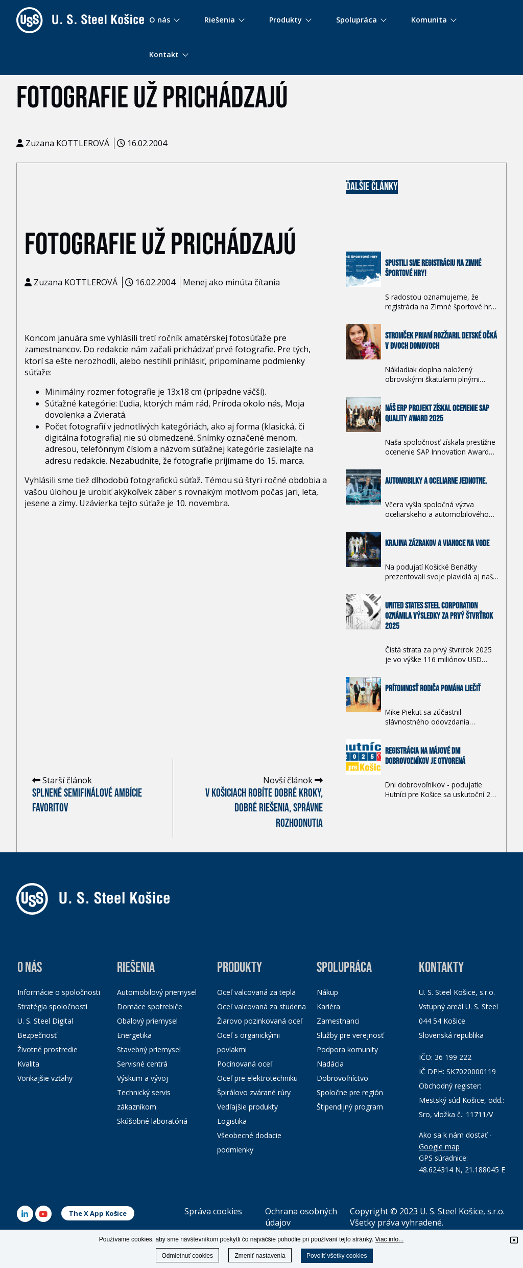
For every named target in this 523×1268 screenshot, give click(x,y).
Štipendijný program (350, 1107)
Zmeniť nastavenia (259, 1255)
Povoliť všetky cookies (336, 1255)
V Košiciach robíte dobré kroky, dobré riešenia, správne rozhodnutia (264, 808)
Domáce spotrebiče (149, 1006)
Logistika (232, 1121)
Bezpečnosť (37, 1035)
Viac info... (389, 1239)
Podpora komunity (347, 1049)
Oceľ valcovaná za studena (261, 1006)
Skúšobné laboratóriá (152, 1121)
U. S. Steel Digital (45, 1021)
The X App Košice (98, 1213)
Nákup (327, 992)
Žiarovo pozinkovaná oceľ (259, 1021)
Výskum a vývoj (142, 1078)
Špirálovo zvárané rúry (254, 1092)
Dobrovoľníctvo (342, 1078)
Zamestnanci (338, 1021)
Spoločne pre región (350, 1092)
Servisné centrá (142, 1064)
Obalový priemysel (147, 1021)
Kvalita (28, 1064)
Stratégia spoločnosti (52, 1006)
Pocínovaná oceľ (244, 1064)
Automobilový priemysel (157, 992)
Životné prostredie (47, 1049)
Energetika (134, 1035)
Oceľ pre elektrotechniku (257, 1078)
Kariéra (328, 1006)
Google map (439, 1146)
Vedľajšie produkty (247, 1107)
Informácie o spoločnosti (58, 992)
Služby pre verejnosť (350, 1035)
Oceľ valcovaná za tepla (256, 992)
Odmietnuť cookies (187, 1255)
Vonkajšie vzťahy (45, 1078)
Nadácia (330, 1064)
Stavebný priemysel (149, 1049)
